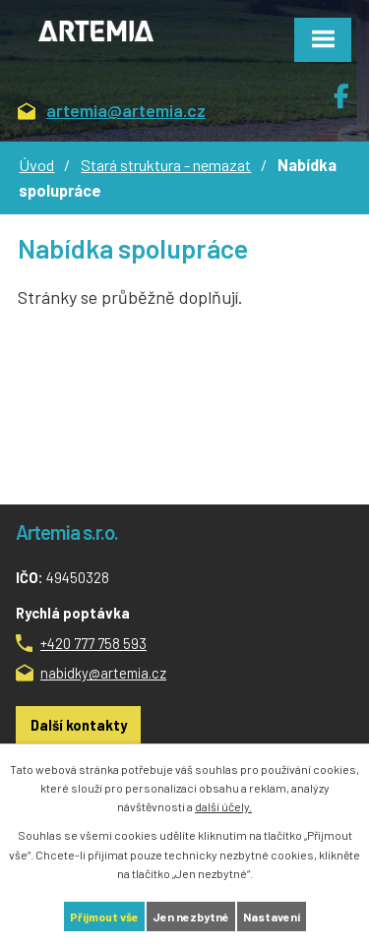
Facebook (351, 88)
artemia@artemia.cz (112, 111)
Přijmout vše (104, 916)
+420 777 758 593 (93, 643)
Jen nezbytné (191, 916)
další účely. (223, 806)
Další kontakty (79, 725)
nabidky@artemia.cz (103, 672)
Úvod (36, 164)
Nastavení (271, 916)
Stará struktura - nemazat (166, 164)
